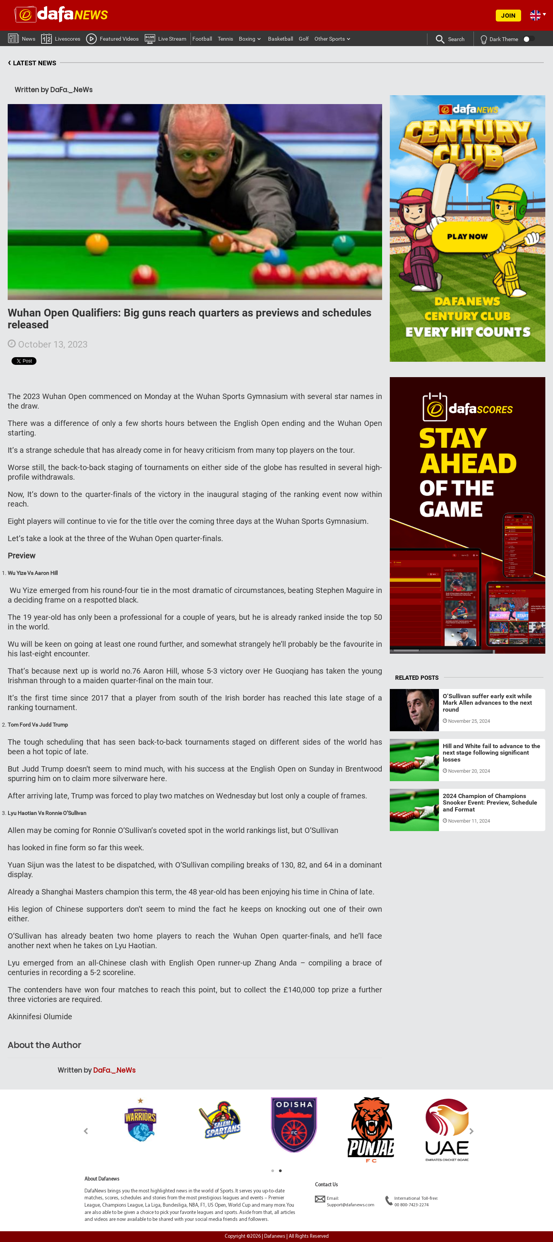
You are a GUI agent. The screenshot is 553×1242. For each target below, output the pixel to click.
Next (471, 1131)
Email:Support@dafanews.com (344, 1201)
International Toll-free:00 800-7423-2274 (411, 1201)
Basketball (280, 39)
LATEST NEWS (32, 63)
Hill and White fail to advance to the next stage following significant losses (491, 752)
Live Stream (165, 38)
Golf (304, 39)
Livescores (60, 38)
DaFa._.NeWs (114, 1070)
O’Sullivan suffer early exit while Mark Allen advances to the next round (487, 702)
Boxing (247, 39)
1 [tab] (272, 1171)
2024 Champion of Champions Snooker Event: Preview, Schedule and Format (490, 802)
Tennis (225, 39)
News (21, 38)
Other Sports (330, 39)
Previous (81, 1131)
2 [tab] (280, 1171)
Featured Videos (112, 38)
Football (202, 39)
